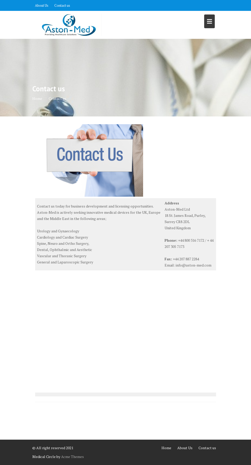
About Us (41, 5)
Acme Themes (72, 456)
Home (166, 447)
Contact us (62, 5)
